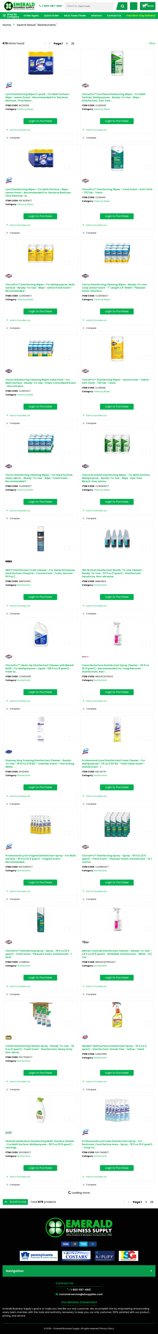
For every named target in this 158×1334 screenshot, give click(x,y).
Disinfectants (23, 585)
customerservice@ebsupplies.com (81, 1294)
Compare (12, 138)
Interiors (96, 15)
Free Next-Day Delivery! (140, 15)
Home (7, 25)
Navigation (15, 1271)
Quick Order (51, 15)
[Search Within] (90, 6)
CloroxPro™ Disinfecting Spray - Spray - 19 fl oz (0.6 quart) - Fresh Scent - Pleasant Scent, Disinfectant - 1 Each (38, 954)
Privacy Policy (107, 1328)
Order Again (31, 15)
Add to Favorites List (17, 129)
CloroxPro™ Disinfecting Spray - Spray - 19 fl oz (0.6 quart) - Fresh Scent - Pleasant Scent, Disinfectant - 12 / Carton (117, 859)
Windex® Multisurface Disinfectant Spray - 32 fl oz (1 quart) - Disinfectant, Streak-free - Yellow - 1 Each (114, 1047)
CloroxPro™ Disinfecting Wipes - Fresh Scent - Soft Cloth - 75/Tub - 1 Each (117, 191)
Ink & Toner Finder (75, 15)
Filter (152, 43)
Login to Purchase (40, 121)
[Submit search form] (121, 6)
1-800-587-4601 (52, 6)
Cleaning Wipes (25, 109)
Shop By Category (13, 15)
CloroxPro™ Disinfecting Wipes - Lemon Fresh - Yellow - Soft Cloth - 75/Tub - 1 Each (116, 381)
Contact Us (114, 15)
